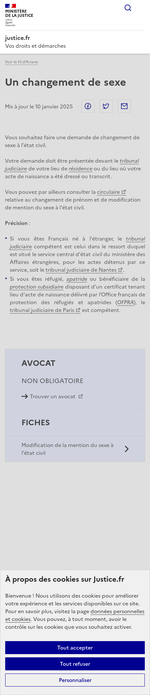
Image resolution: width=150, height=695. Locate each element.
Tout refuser (75, 664)
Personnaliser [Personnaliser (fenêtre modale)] (75, 680)
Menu (140, 7)
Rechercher (127, 7)
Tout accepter (75, 648)
